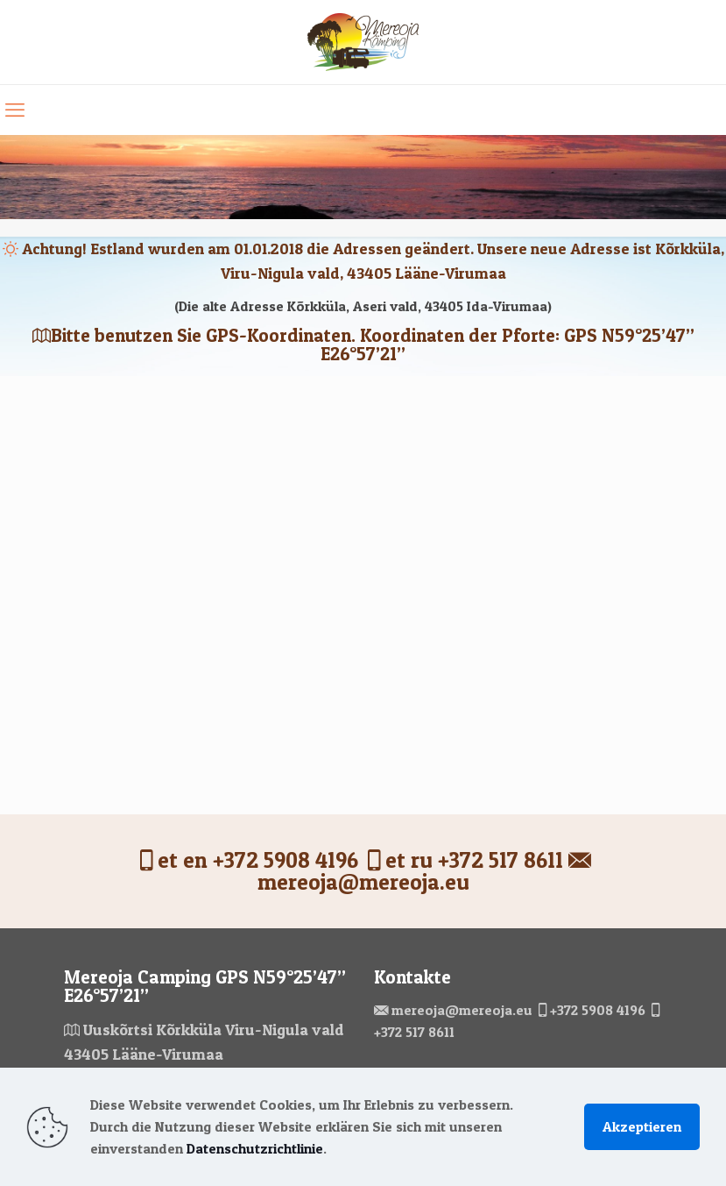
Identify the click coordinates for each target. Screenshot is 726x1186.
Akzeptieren (642, 1126)
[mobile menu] (15, 109)
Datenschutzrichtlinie (255, 1148)
